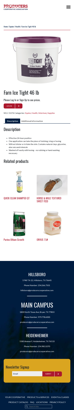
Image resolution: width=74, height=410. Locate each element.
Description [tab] (12, 121)
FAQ (32, 402)
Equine (11, 26)
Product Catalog (18, 402)
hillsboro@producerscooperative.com (37, 291)
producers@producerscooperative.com (37, 322)
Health (17, 26)
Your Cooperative (15, 397)
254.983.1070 (44, 347)
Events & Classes (60, 397)
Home (6, 26)
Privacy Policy (58, 402)
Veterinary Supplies (46, 113)
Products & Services (38, 397)
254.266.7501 (44, 286)
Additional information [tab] (32, 121)
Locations (42, 402)
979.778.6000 (44, 317)
